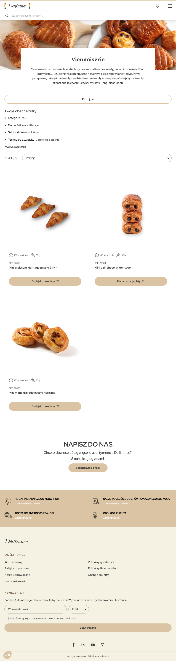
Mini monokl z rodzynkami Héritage (32, 393)
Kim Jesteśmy (13, 562)
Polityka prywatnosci (17, 568)
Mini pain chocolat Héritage (113, 267)
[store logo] (17, 6)
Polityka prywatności (101, 562)
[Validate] (88, 627)
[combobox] (88, 15)
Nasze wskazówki (15, 581)
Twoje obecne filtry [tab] (20, 111)
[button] (45, 281)
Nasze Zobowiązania (17, 575)
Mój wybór (157, 5)
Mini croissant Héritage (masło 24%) (33, 267)
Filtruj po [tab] (88, 99)
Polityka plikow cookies (102, 568)
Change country (98, 575)
